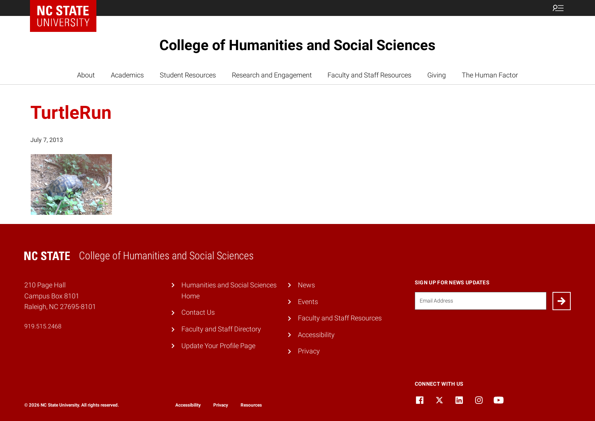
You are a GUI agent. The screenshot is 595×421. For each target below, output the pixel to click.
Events (308, 302)
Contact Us (198, 312)
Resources (251, 405)
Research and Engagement (272, 75)
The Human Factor (490, 75)
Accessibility (316, 335)
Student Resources (188, 75)
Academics (127, 75)
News (306, 285)
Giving (436, 75)
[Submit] (561, 301)
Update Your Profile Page (218, 346)
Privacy (309, 351)
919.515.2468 (42, 326)
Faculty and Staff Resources (369, 75)
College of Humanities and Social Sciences (297, 45)
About (86, 75)
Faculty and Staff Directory (221, 329)
